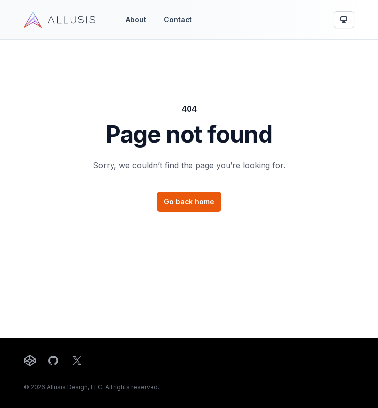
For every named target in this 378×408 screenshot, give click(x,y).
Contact (178, 19)
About (136, 19)
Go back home (189, 201)
